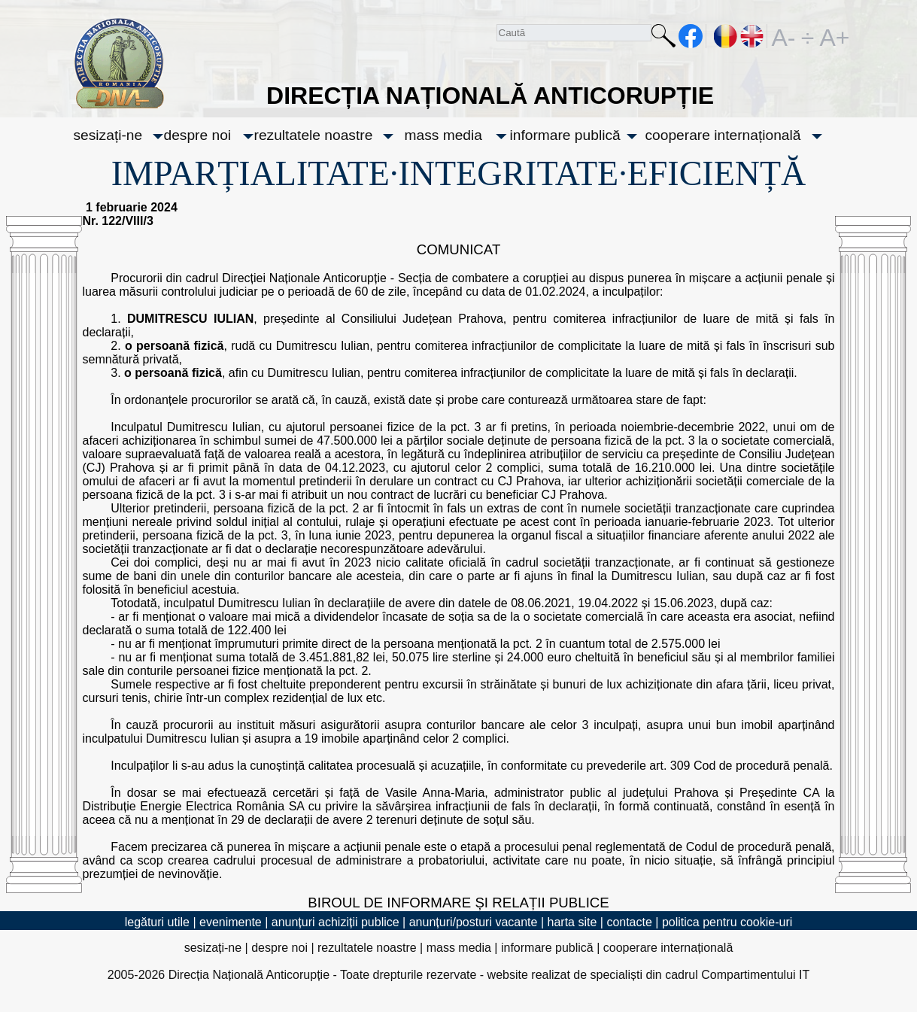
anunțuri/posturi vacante (473, 922)
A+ (832, 36)
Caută (663, 38)
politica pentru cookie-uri (727, 922)
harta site (572, 922)
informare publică (565, 135)
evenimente (230, 922)
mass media (443, 135)
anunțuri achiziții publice (335, 922)
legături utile (157, 922)
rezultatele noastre (313, 135)
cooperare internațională (723, 135)
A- (784, 36)
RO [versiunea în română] (726, 36)
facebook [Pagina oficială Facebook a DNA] (691, 36)
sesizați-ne (108, 135)
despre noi (198, 135)
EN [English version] (752, 36)
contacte (628, 922)
